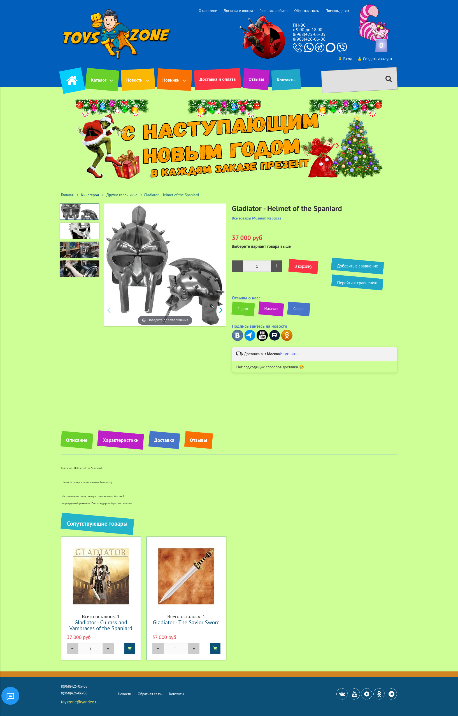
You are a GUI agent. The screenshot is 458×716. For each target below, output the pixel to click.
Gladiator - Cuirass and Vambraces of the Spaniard (100, 625)
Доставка (164, 440)
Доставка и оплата (238, 10)
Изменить (288, 354)
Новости (134, 80)
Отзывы (256, 79)
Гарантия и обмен (274, 10)
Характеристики (120, 440)
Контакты (286, 79)
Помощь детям (337, 10)
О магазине (208, 10)
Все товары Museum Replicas (256, 218)
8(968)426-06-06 (309, 39)
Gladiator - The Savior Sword (186, 622)
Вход (345, 58)
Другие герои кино (122, 194)
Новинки (171, 80)
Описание (77, 440)
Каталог (98, 80)
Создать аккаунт (375, 58)
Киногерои (90, 194)
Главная (67, 194)
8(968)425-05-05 (309, 34)
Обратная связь (306, 10)
